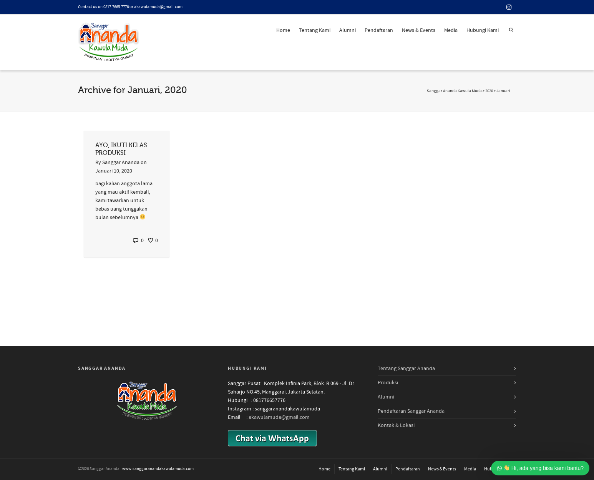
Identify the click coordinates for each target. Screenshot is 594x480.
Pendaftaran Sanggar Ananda (411, 411)
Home (283, 30)
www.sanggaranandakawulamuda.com (158, 469)
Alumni (347, 30)
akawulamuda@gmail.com (279, 417)
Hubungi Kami (482, 30)
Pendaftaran (379, 30)
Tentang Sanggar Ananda (406, 368)
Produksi (388, 382)
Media (451, 30)
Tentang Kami (314, 30)
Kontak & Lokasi (396, 425)
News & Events (418, 30)
